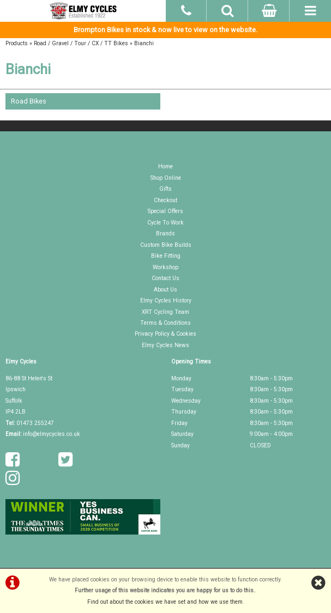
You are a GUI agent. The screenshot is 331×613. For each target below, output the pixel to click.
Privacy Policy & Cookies (165, 333)
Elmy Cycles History (165, 300)
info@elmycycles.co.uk (51, 434)
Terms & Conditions (165, 322)
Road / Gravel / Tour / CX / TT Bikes (81, 43)
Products (16, 43)
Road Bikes (28, 101)
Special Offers (165, 211)
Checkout (165, 200)
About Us (165, 289)
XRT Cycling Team (165, 311)
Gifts (165, 188)
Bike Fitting (165, 255)
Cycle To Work (165, 222)
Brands (165, 233)
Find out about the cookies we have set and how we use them (165, 601)
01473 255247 (35, 423)
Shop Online (166, 177)
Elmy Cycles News (165, 345)
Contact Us (165, 278)
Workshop (165, 267)
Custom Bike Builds (165, 244)
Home (165, 166)
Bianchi (144, 43)
